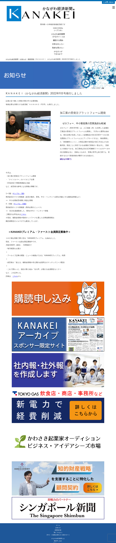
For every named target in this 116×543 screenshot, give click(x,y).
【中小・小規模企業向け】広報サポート (58, 535)
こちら (23, 214)
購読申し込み (58, 541)
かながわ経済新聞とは (58, 538)
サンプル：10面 (20, 204)
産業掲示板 (58, 530)
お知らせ (58, 527)
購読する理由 (58, 40)
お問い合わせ (108, 2)
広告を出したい (58, 44)
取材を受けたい (58, 48)
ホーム (58, 525)
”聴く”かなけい (58, 532)
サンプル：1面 (18, 193)
